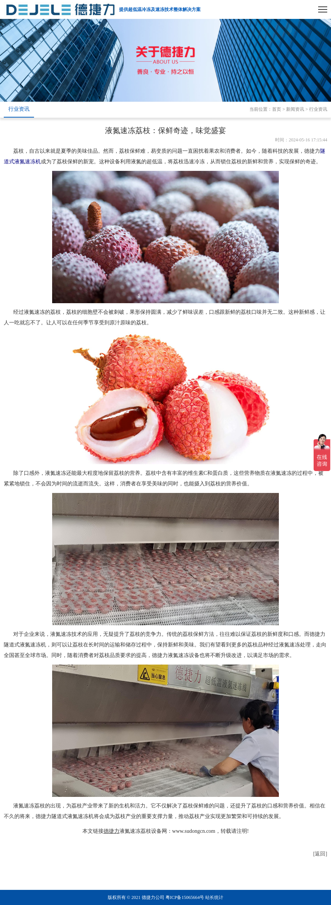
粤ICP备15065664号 (185, 897)
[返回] (320, 854)
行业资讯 (18, 109)
